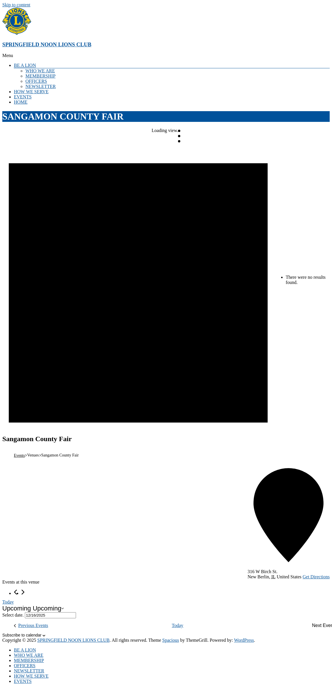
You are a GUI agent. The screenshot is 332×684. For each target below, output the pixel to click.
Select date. (13, 615)
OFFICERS (36, 81)
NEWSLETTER (40, 86)
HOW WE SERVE (31, 91)
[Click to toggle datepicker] (33, 608)
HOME (20, 102)
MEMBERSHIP (40, 76)
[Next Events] (23, 592)
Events (19, 455)
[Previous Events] (15, 592)
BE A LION (25, 65)
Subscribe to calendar (21, 635)
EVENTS (22, 96)
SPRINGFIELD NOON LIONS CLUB (46, 44)
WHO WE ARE (40, 70)
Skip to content (16, 4)
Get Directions (316, 576)
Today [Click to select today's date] (8, 601)
